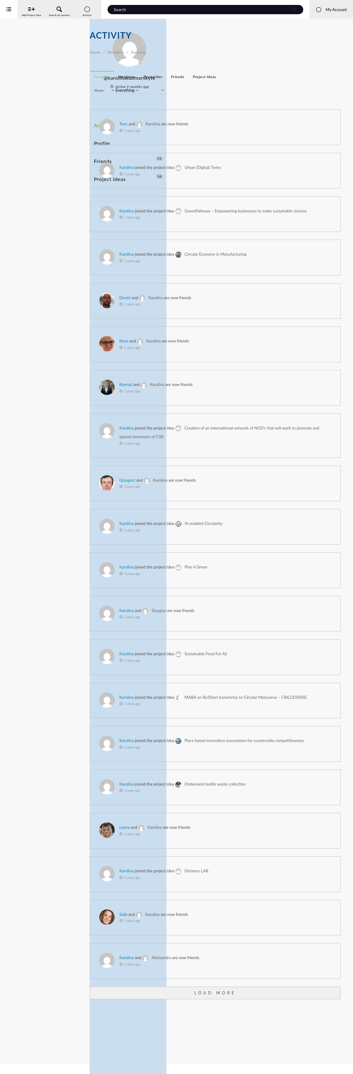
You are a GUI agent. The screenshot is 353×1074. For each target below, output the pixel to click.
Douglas (248, 636)
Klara (213, 358)
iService (18, 1065)
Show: (189, 90)
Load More (260, 1045)
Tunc (213, 123)
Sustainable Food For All (295, 680)
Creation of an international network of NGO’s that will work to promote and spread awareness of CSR (267, 454)
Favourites (242, 76)
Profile (101, 134)
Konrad (215, 402)
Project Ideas (128, 157)
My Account (331, 9)
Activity (102, 123)
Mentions (216, 76)
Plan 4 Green (285, 593)
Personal (191, 76)
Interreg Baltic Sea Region (25, 1060)
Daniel (214, 315)
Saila (213, 967)
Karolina (242, 123)
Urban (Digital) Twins (292, 167)
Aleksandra (251, 1010)
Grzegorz (217, 506)
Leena (214, 880)
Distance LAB (286, 923)
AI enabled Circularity (293, 549)
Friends (128, 146)
